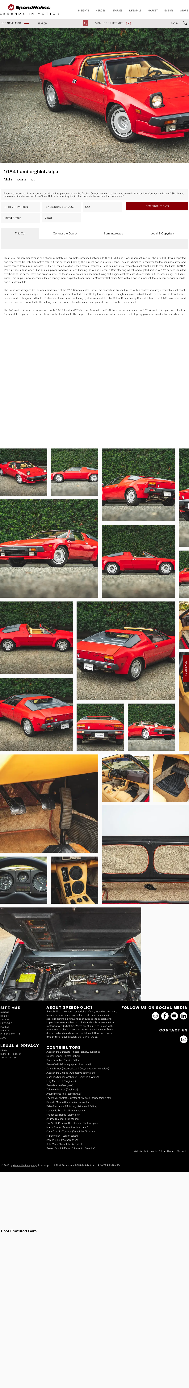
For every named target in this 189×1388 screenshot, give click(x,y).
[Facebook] (165, 1016)
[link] (185, 23)
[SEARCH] (56, 23)
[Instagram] (155, 1016)
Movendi (182, 1151)
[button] (18, 23)
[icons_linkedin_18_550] (183, 1016)
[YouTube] (174, 1016)
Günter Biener (167, 1151)
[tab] (20, 233)
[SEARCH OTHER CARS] (157, 206)
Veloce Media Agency (25, 1165)
